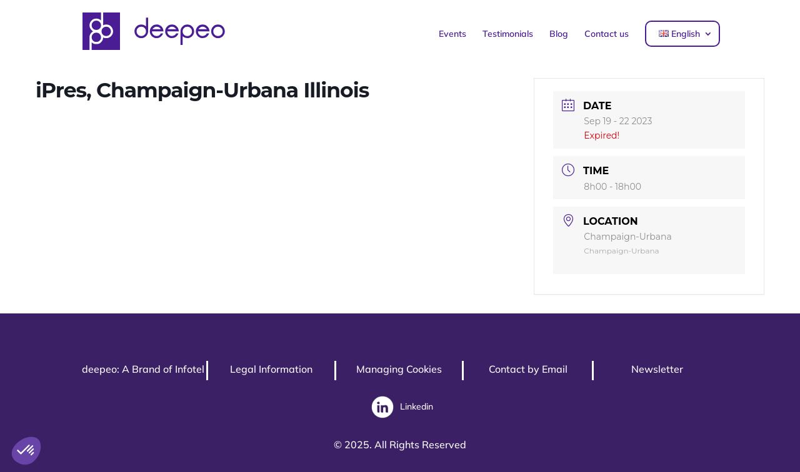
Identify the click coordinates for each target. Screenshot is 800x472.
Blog (558, 33)
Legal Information (271, 369)
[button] (26, 451)
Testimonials (507, 33)
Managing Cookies (399, 369)
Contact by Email (528, 369)
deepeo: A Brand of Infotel (143, 369)
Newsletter (657, 369)
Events (452, 33)
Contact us (606, 33)
